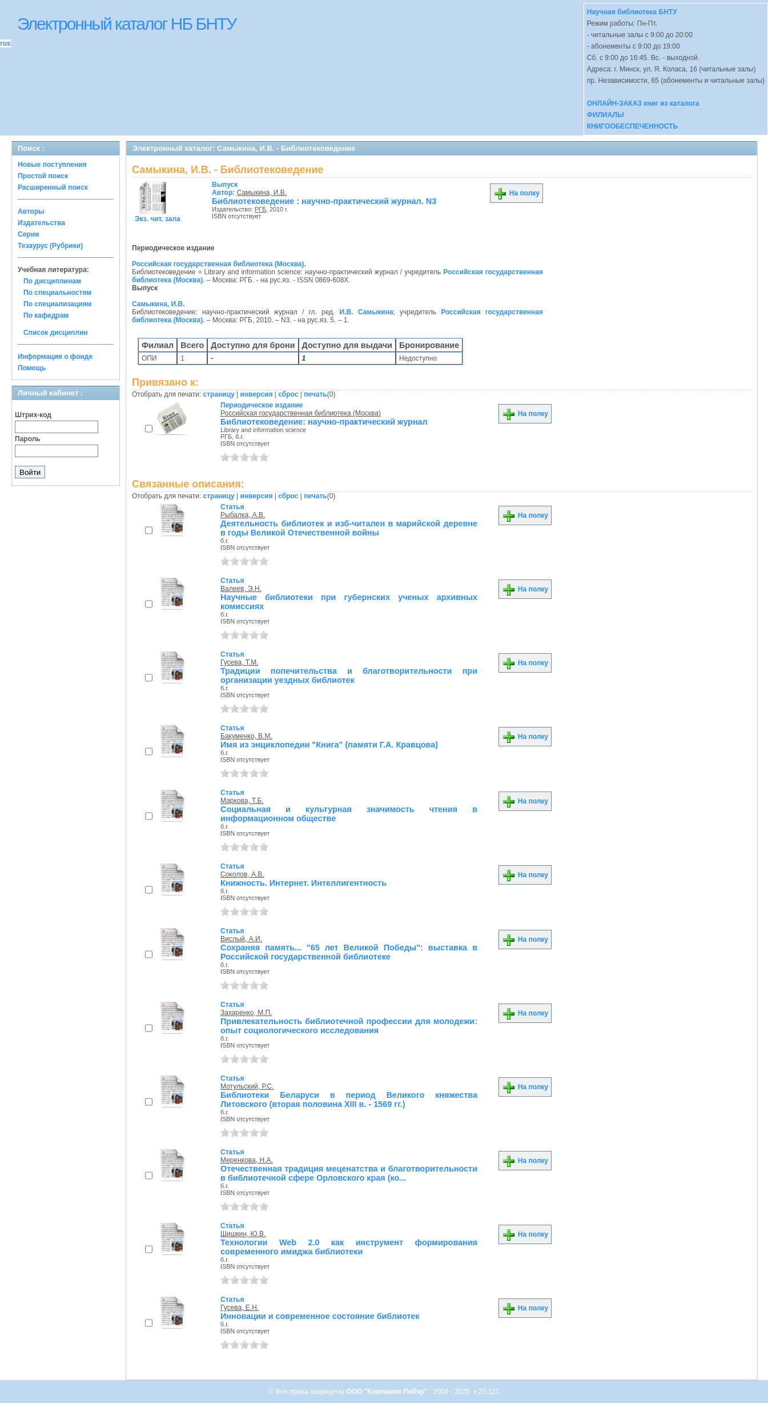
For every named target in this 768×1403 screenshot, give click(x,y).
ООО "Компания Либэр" (388, 1392)
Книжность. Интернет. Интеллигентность (303, 883)
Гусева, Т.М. (239, 662)
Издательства (41, 223)
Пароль (28, 439)
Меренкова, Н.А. (246, 1160)
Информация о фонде (55, 357)
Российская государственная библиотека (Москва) (300, 413)
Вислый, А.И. (241, 939)
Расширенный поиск (53, 187)
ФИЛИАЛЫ (605, 115)
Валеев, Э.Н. (241, 589)
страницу (219, 394)
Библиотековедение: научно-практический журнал (324, 421)
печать (315, 394)
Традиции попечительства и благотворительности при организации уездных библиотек (348, 675)
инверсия (256, 394)
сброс (288, 394)
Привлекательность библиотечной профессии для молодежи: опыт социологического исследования (348, 1026)
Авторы (31, 211)
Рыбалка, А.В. (242, 515)
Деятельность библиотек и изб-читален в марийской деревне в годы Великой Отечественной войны (348, 528)
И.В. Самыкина (366, 312)
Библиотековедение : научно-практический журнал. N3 (324, 201)
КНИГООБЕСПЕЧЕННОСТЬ (632, 126)
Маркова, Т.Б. (242, 801)
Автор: (225, 189)
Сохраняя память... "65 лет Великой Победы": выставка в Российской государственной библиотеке (348, 952)
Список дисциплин (55, 333)
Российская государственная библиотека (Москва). (219, 264)
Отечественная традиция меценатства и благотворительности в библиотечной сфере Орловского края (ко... (348, 1173)
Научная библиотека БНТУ (632, 12)
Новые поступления (52, 165)
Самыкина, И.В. (262, 193)
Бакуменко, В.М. (246, 736)
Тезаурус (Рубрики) (50, 246)
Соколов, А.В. (242, 874)
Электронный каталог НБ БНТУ (126, 23)
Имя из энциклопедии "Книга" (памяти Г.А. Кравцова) (329, 744)
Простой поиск (43, 176)
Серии (28, 234)
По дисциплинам (52, 281)
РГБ (260, 209)
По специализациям (57, 304)
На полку (516, 193)
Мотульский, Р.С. (247, 1086)
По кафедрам (46, 315)
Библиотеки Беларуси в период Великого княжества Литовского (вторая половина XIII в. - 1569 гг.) (348, 1099)
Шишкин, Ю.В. (243, 1234)
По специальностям (57, 293)
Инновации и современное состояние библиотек (320, 1316)
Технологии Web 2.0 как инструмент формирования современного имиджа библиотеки (348, 1247)
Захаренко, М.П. (246, 1013)
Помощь (32, 368)
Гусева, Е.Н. (239, 1308)
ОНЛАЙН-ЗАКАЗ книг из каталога (643, 103)
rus (5, 43)
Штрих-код (33, 415)
